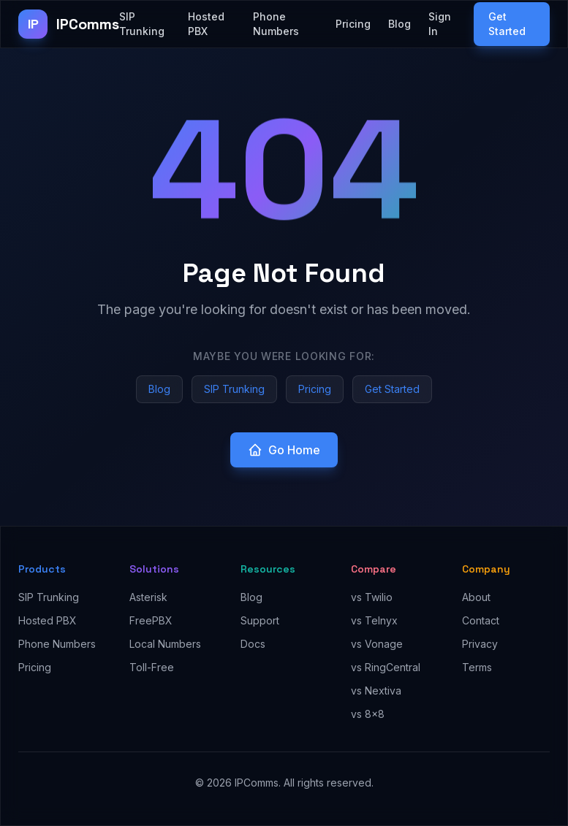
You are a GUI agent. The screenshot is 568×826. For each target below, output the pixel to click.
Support (260, 620)
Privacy (480, 644)
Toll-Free (151, 667)
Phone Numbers (276, 23)
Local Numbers (165, 644)
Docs (253, 644)
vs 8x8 (368, 714)
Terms (477, 667)
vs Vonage (377, 644)
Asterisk (148, 597)
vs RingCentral (385, 667)
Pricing (353, 24)
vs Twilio (372, 597)
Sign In (439, 23)
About (476, 597)
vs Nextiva (376, 690)
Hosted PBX (206, 23)
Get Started (507, 23)
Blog (399, 24)
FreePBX (151, 620)
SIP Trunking (141, 23)
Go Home (284, 450)
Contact (480, 620)
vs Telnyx (374, 620)
